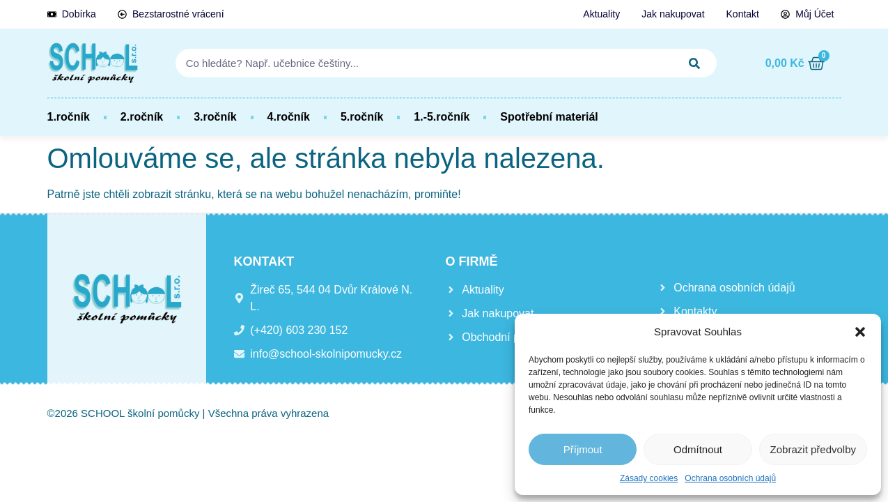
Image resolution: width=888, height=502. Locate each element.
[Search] (695, 63)
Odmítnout (697, 449)
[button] (860, 332)
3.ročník (215, 117)
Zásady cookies (649, 478)
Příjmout (582, 449)
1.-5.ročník (441, 117)
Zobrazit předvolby (813, 449)
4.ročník (288, 117)
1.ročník (68, 117)
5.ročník (362, 117)
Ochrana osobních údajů (730, 478)
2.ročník (141, 117)
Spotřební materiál (549, 117)
